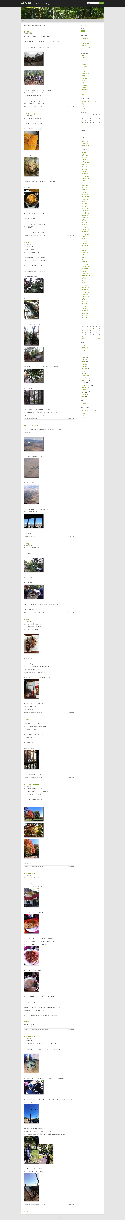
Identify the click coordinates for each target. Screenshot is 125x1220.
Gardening (84, 66)
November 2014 (86, 215)
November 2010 (86, 292)
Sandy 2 (27, 544)
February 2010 (85, 308)
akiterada (32, 106)
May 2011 (84, 282)
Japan (83, 75)
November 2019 (86, 176)
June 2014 (84, 222)
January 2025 (85, 152)
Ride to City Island (31, 874)
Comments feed (85, 143)
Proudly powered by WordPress (58, 1217)
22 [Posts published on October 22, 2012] (82, 122)
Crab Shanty (27, 1021)
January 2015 (85, 212)
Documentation (85, 38)
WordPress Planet (86, 48)
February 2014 (85, 229)
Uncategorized (38, 106)
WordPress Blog (86, 47)
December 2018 (86, 182)
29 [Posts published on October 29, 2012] (82, 124)
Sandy (26, 719)
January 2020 (85, 173)
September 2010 (86, 296)
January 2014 (85, 231)
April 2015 (84, 206)
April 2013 (84, 243)
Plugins (84, 40)
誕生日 (83, 106)
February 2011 (85, 287)
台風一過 (27, 243)
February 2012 (85, 266)
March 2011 (85, 285)
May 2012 (84, 261)
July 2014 (84, 220)
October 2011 (85, 273)
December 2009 (86, 312)
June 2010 (84, 301)
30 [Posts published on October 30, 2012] (85, 124)
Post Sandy (28, 32)
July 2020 (84, 164)
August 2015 (85, 199)
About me (24, 20)
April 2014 (84, 226)
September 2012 (86, 254)
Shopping (84, 87)
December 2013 (86, 233)
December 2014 (86, 213)
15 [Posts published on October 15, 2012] (82, 120)
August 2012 (85, 255)
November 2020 (86, 162)
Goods (83, 68)
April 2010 (84, 305)
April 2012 (84, 263)
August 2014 (85, 219)
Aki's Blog (27, 3)
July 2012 (84, 257)
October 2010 (85, 294)
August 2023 (85, 155)
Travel (36, 536)
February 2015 (85, 210)
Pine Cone (28, 620)
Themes (84, 45)
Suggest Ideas (85, 41)
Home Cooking (38, 235)
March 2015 (85, 208)
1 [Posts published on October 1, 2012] (82, 116)
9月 (83, 103)
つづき (83, 108)
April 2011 (84, 284)
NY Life (43, 235)
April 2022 (84, 159)
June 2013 (84, 240)
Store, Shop (85, 89)
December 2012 (86, 248)
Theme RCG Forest (69, 1217)
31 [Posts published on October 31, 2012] (87, 124)
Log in (83, 140)
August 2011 (85, 277)
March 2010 (85, 306)
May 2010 (84, 303)
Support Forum (85, 43)
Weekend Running (31, 785)
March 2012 (85, 264)
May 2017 (84, 183)
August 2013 (85, 236)
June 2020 (84, 166)
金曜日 (83, 105)
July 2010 (84, 299)
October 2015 (85, 198)
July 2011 (84, 278)
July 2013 (84, 238)
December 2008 (86, 319)
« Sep (82, 126)
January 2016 (85, 194)
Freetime (84, 64)
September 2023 (86, 154)
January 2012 (85, 268)
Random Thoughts (43, 612)
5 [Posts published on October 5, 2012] (93, 116)
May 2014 (84, 224)
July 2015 (84, 201)
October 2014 (85, 217)
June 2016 (84, 187)
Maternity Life (85, 77)
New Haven (84, 78)
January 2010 (85, 310)
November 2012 (86, 250)
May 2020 (84, 168)
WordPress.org (85, 145)
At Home (84, 55)
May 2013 (84, 241)
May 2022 (84, 157)
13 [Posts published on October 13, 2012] (96, 118)
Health (83, 71)
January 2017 (85, 185)
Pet (83, 82)
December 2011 (86, 270)
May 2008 (84, 320)
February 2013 (85, 247)
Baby (83, 57)
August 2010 (85, 298)
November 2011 (86, 271)
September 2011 (86, 275)
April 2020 (84, 169)
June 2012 (84, 259)
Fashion (84, 62)
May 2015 (84, 205)
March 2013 (85, 245)
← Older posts (27, 1211)
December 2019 (86, 175)
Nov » (99, 126)
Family (83, 61)
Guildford (84, 69)
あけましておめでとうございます (90, 101)
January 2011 (85, 289)
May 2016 (84, 189)
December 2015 (86, 196)
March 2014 (85, 227)
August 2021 (85, 161)
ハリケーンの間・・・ (33, 114)
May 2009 (84, 317)
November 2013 (86, 234)
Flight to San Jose (31, 425)
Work (83, 94)
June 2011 (84, 280)
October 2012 (85, 252)
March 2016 (85, 191)
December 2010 (86, 291)
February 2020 (85, 171)
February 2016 (85, 192)
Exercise (37, 866)
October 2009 (85, 313)
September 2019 (86, 178)
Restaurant (45, 1029)
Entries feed (85, 141)
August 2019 (85, 180)
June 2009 (84, 315)
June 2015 (84, 203)
